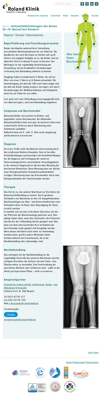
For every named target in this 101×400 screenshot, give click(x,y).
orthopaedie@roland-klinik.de (23, 303)
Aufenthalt (55, 16)
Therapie (19, 35)
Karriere (85, 16)
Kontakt (94, 16)
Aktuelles (75, 16)
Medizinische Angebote (38, 16)
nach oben (93, 352)
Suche (69, 362)
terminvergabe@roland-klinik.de (20, 320)
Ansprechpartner (34, 35)
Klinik (65, 16)
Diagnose (8, 35)
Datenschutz (92, 362)
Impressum (79, 362)
